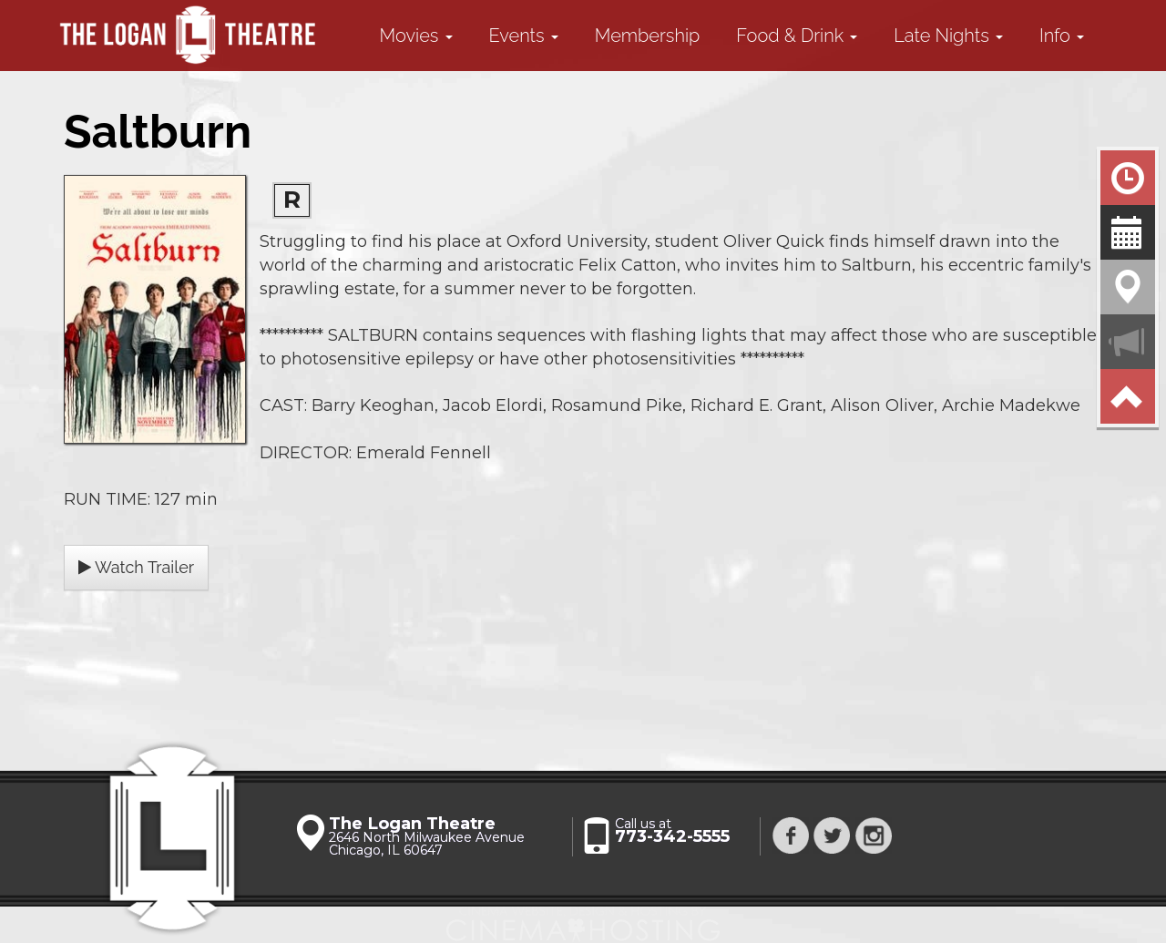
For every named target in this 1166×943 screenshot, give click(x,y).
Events (523, 35)
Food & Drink (796, 35)
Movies (416, 35)
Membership (648, 35)
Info (1061, 35)
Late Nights (948, 35)
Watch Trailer (136, 567)
